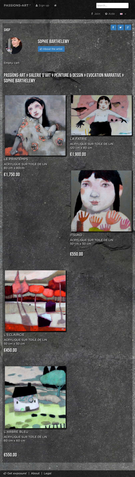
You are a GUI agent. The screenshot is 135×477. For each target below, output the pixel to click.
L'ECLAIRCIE (14, 334)
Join (96, 13)
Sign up (42, 5)
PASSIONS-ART (15, 75)
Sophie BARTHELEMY (19, 81)
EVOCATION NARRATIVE (104, 75)
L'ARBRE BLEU (16, 432)
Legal (48, 473)
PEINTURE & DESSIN (68, 75)
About (35, 473)
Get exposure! (15, 473)
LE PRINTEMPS (16, 159)
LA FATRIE (78, 139)
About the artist (51, 49)
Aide (110, 13)
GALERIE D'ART (40, 75)
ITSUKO (76, 235)
